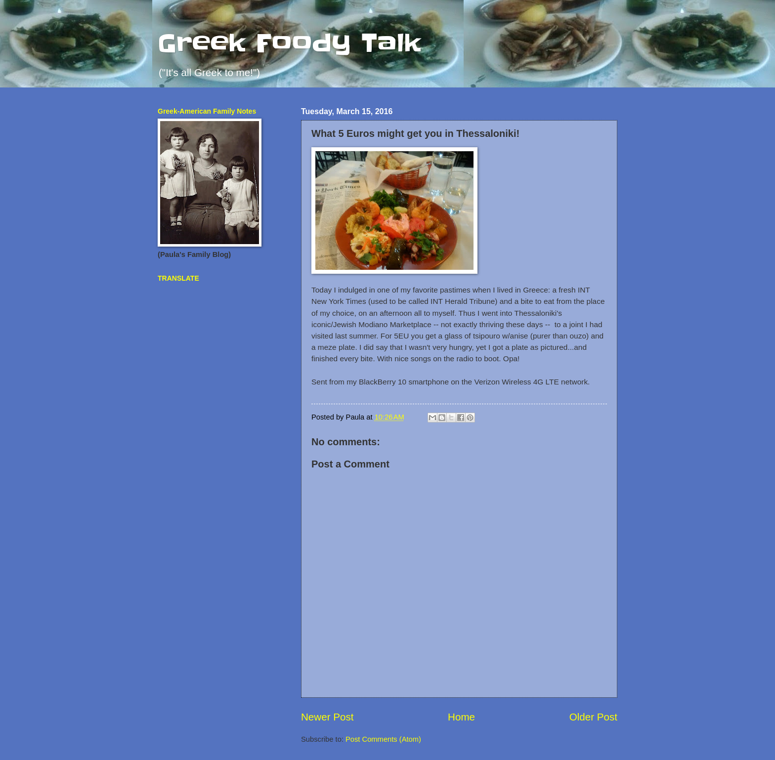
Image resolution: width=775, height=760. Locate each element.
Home (461, 716)
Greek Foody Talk (289, 43)
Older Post (593, 716)
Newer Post (327, 716)
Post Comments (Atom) (383, 739)
